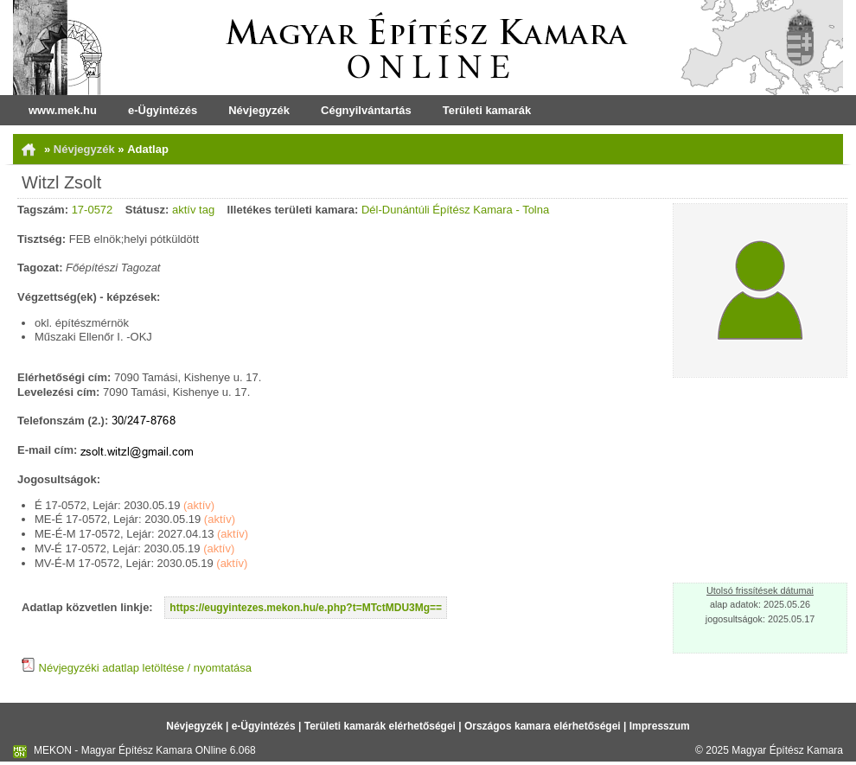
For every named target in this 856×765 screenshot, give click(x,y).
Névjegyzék (259, 110)
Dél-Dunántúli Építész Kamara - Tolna (455, 209)
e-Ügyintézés (162, 110)
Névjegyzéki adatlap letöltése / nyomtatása (137, 667)
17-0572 (92, 209)
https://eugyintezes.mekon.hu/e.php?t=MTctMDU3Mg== (305, 608)
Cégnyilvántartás (366, 110)
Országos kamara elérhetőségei (542, 726)
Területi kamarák (487, 110)
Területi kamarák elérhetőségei (380, 726)
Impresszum (659, 726)
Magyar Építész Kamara (787, 750)
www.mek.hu (63, 110)
